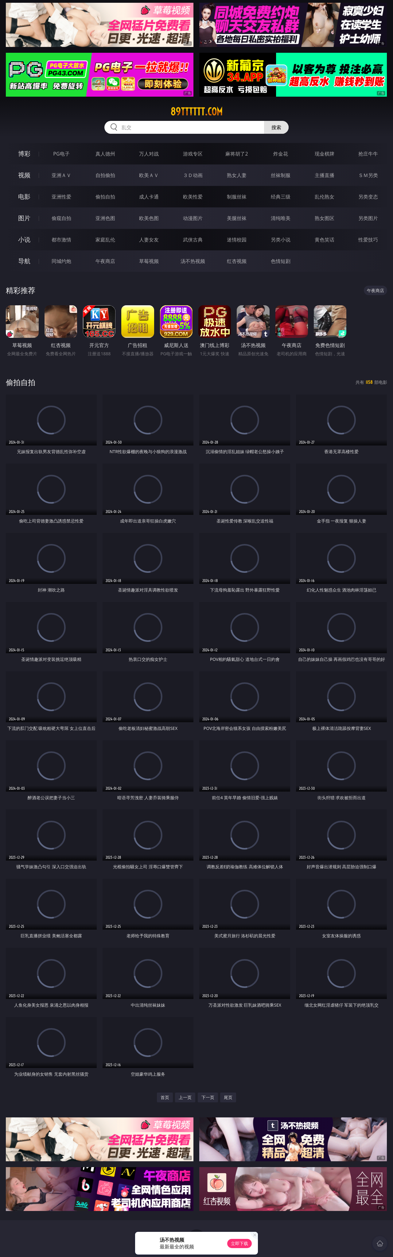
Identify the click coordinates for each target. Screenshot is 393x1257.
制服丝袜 (237, 196)
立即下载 (239, 1243)
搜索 (276, 127)
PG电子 (61, 153)
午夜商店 (105, 261)
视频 (24, 175)
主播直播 (324, 175)
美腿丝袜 (237, 218)
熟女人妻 (237, 175)
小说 (24, 239)
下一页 (207, 1097)
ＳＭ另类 (368, 175)
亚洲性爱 (61, 196)
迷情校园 (237, 239)
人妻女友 (149, 239)
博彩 (24, 153)
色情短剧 (280, 261)
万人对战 (149, 153)
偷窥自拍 (61, 218)
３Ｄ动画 (193, 175)
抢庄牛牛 (368, 153)
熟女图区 (324, 218)
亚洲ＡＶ (61, 175)
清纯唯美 (280, 218)
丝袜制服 (280, 175)
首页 (165, 1097)
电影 (24, 196)
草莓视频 (149, 261)
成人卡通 (149, 196)
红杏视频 (237, 261)
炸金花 (280, 153)
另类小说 (280, 239)
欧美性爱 (193, 196)
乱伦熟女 (324, 196)
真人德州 (105, 153)
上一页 (185, 1097)
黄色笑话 (324, 239)
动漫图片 (193, 218)
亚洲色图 (105, 218)
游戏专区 (193, 153)
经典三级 (280, 196)
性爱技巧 (368, 239)
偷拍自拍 (105, 196)
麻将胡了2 (236, 153)
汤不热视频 (193, 261)
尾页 (228, 1097)
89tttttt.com (196, 112)
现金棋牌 (324, 153)
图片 (24, 218)
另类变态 (368, 196)
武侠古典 (193, 239)
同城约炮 (61, 261)
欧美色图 (149, 218)
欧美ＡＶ (149, 175)
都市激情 (61, 239)
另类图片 (368, 218)
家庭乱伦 (105, 239)
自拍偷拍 (105, 175)
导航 (24, 261)
